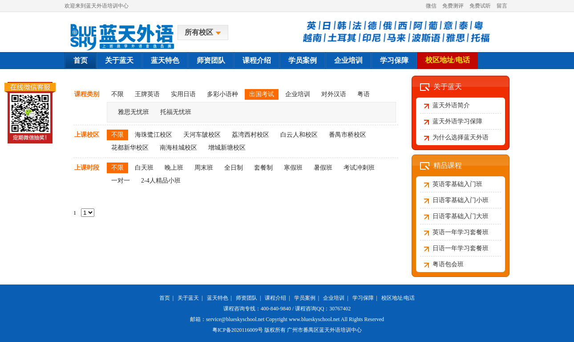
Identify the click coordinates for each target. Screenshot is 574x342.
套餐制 (263, 167)
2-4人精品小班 (161, 180)
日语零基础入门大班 (461, 216)
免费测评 (453, 6)
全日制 (233, 167)
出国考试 (261, 94)
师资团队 (211, 60)
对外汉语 (333, 94)
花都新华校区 (130, 147)
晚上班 (174, 167)
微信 (431, 6)
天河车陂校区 (202, 134)
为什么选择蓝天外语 (461, 137)
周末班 (203, 167)
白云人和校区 (299, 134)
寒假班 (293, 167)
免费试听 (480, 6)
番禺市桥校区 (347, 134)
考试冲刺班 (359, 167)
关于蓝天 (119, 60)
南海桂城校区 (178, 147)
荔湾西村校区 (250, 134)
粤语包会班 (448, 264)
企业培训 (348, 60)
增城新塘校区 (227, 147)
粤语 (363, 94)
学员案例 (302, 60)
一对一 (120, 180)
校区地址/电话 (447, 60)
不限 (117, 94)
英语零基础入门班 (457, 184)
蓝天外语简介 (451, 105)
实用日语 (183, 94)
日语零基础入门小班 (461, 200)
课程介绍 (257, 60)
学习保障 (394, 60)
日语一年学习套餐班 (461, 248)
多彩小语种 (222, 94)
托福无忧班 (175, 112)
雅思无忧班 (133, 112)
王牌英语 (147, 94)
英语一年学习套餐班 (461, 232)
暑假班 (323, 167)
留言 (502, 6)
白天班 (144, 167)
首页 (80, 60)
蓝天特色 (165, 60)
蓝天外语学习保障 (457, 121)
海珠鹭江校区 (153, 134)
